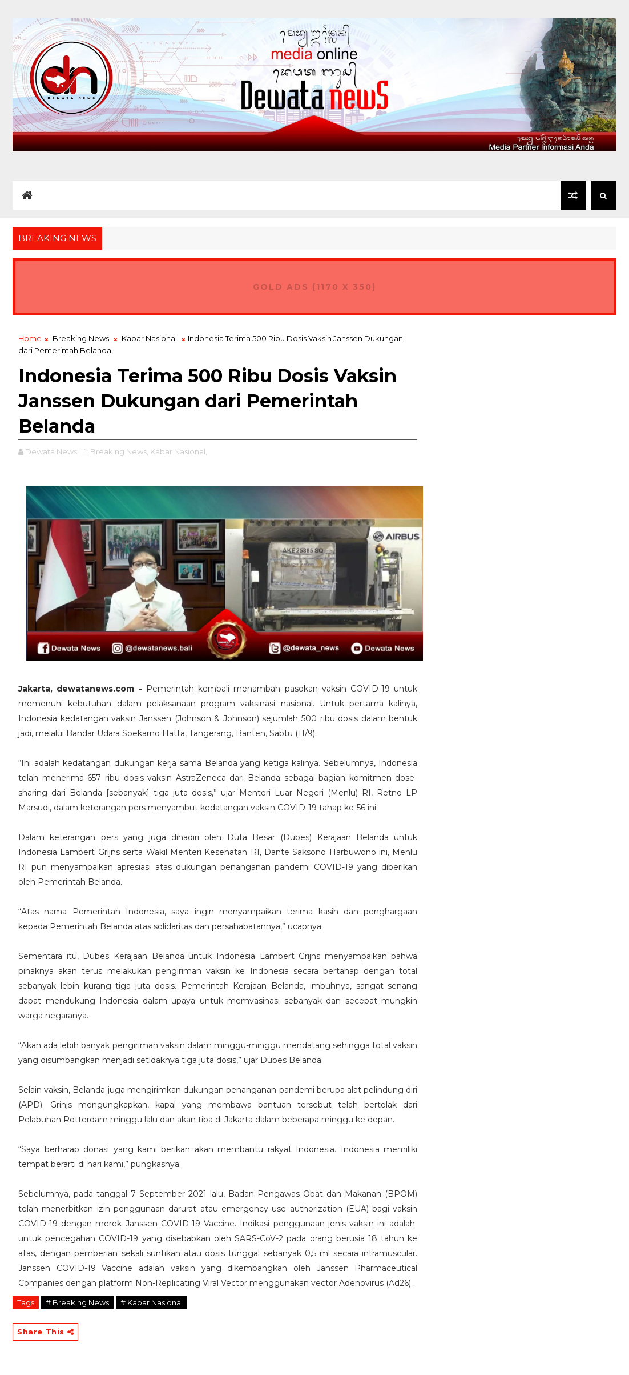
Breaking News (81, 338)
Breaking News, (119, 451)
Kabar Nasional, (178, 451)
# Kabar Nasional (151, 1302)
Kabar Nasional (149, 338)
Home (30, 338)
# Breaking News (77, 1302)
